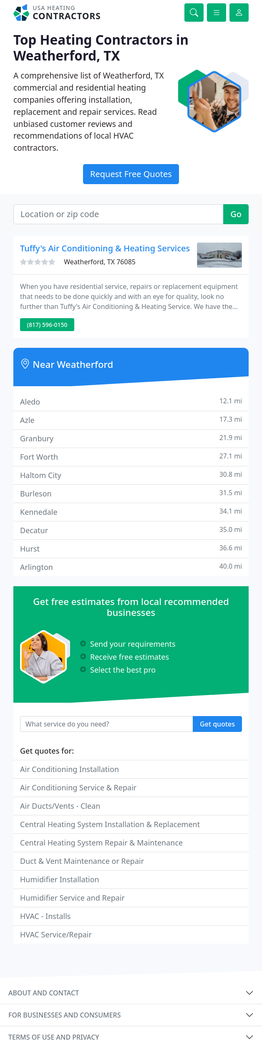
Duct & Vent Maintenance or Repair (82, 861)
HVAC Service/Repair (56, 934)
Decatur (131, 530)
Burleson (131, 493)
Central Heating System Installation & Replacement (110, 824)
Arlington (131, 567)
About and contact (43, 992)
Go (236, 214)
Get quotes (217, 724)
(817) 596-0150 (47, 325)
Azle (131, 420)
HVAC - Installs (45, 916)
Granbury (131, 438)
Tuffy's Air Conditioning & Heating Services (105, 248)
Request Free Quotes (131, 174)
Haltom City (131, 475)
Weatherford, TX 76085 (100, 261)
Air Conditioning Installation (69, 769)
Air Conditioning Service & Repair (78, 787)
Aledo (131, 401)
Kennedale (131, 511)
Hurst (131, 548)
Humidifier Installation (59, 879)
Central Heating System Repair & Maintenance (101, 843)
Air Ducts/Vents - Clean (60, 806)
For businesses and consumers (64, 1015)
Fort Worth (131, 456)
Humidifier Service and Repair (72, 898)
